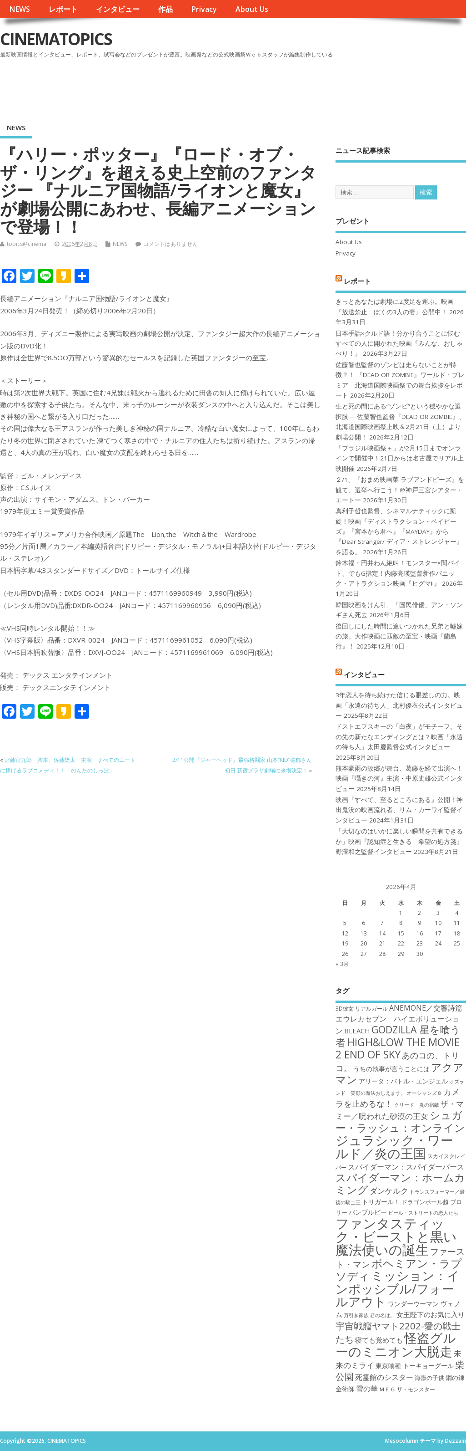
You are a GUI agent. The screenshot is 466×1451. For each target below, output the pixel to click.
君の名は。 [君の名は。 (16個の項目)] (382, 1315)
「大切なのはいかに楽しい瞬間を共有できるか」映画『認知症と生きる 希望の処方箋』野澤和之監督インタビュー (399, 841)
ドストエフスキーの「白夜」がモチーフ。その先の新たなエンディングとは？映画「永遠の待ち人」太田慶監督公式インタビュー (399, 736)
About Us (252, 9)
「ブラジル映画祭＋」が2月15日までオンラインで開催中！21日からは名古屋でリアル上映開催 (400, 458)
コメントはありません (170, 244)
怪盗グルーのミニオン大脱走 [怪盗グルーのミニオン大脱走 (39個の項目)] (396, 1344)
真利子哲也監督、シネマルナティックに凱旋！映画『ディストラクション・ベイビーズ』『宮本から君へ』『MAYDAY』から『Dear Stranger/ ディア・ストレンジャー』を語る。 (399, 531)
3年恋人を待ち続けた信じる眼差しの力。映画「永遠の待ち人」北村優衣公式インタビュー (399, 705)
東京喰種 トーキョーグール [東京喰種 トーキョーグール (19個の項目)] (415, 1365)
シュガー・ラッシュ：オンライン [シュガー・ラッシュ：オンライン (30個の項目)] (400, 1121)
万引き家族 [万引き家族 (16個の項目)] (356, 1315)
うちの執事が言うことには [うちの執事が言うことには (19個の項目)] (391, 1068)
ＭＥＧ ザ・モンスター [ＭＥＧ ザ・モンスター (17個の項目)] (407, 1389)
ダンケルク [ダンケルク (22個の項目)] (389, 1190)
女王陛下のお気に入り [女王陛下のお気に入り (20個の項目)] (430, 1314)
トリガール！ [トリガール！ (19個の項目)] (381, 1201)
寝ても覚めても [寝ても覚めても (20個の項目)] (379, 1339)
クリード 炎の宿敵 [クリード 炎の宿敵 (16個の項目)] (416, 1105)
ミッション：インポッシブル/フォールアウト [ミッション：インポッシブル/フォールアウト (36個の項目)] (398, 1288)
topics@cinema (26, 244)
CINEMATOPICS (56, 39)
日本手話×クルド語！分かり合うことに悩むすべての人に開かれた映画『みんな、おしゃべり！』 (399, 343)
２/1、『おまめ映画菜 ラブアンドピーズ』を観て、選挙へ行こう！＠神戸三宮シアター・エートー (400, 489)
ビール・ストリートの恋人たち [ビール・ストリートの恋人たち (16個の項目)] (423, 1213)
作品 (165, 9)
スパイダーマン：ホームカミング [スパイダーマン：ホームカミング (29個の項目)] (400, 1183)
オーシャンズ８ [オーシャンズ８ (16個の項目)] (424, 1093)
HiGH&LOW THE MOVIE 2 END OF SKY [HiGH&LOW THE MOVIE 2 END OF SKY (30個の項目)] (398, 1048)
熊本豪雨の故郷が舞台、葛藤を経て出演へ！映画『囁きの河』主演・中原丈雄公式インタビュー (399, 778)
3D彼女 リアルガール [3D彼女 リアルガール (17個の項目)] (362, 1008)
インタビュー (118, 9)
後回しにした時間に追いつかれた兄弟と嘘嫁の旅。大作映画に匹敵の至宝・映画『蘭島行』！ (399, 636)
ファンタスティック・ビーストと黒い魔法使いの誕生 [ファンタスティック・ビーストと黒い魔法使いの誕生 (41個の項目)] (396, 1236)
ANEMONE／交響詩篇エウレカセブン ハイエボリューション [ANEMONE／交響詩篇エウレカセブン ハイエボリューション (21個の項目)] (399, 1019)
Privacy (204, 9)
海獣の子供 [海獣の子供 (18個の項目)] (429, 1378)
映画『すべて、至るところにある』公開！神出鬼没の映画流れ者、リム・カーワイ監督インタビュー (399, 810)
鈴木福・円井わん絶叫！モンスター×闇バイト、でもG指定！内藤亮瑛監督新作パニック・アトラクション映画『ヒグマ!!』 (398, 573)
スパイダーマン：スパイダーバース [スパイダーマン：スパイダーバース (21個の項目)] (406, 1167)
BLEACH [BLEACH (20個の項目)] (357, 1030)
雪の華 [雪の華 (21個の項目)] (367, 1389)
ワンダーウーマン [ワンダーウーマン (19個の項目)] (413, 1303)
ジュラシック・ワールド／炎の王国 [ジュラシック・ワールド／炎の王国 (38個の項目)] (394, 1146)
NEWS (19, 9)
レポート (63, 9)
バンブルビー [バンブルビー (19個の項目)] (368, 1212)
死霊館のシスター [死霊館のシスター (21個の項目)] (384, 1377)
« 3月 (342, 964)
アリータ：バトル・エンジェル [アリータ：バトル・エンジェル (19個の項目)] (403, 1081)
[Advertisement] (292, 86)
